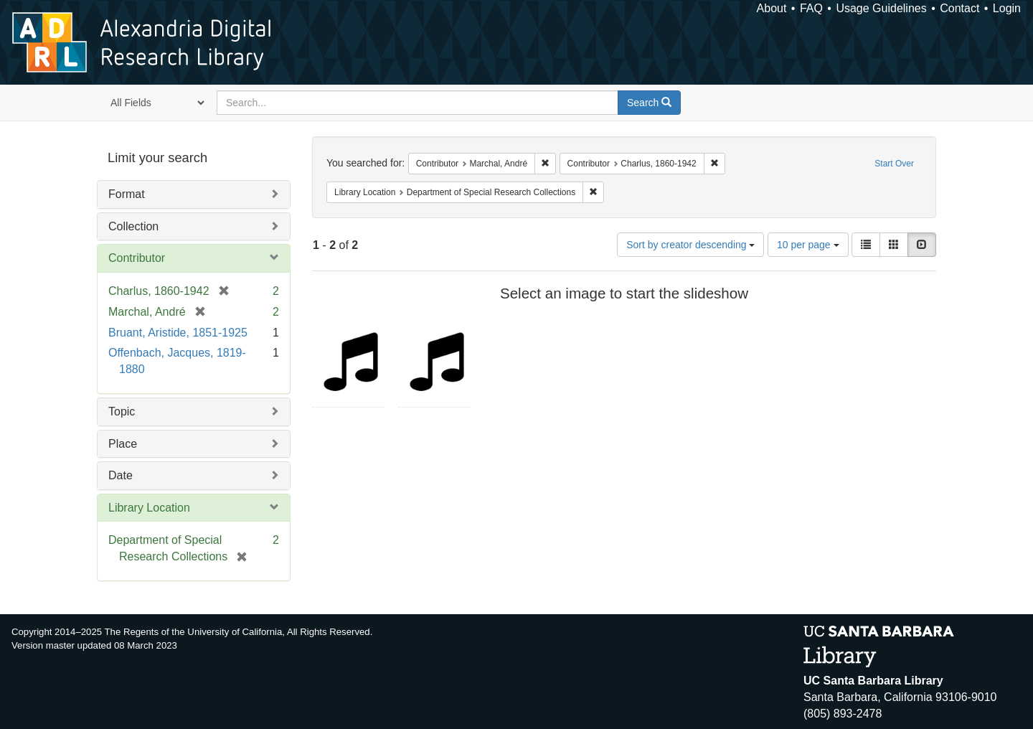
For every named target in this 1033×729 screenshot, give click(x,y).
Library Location (149, 508)
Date (120, 475)
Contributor (136, 258)
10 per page (808, 244)
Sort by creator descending (690, 244)
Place (122, 444)
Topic (121, 411)
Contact (959, 8)
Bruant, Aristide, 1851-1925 (177, 332)
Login (1007, 8)
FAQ (811, 8)
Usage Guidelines (881, 8)
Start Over (894, 164)
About (772, 8)
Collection (133, 226)
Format (126, 194)
